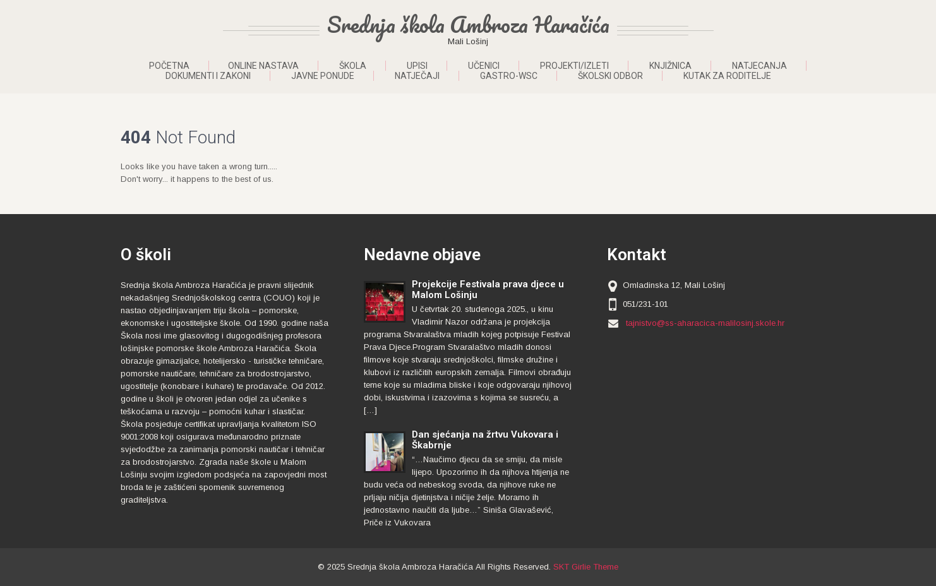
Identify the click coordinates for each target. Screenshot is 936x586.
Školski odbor (610, 76)
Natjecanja (759, 66)
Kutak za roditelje (727, 76)
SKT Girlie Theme (585, 566)
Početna (169, 66)
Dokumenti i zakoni (208, 76)
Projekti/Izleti (574, 66)
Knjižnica (670, 66)
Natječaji (417, 76)
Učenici (484, 66)
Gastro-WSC (508, 76)
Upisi (417, 66)
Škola (352, 66)
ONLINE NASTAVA (263, 66)
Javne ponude (322, 76)
